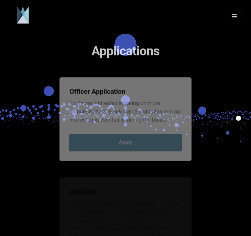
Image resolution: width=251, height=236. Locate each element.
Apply (125, 147)
